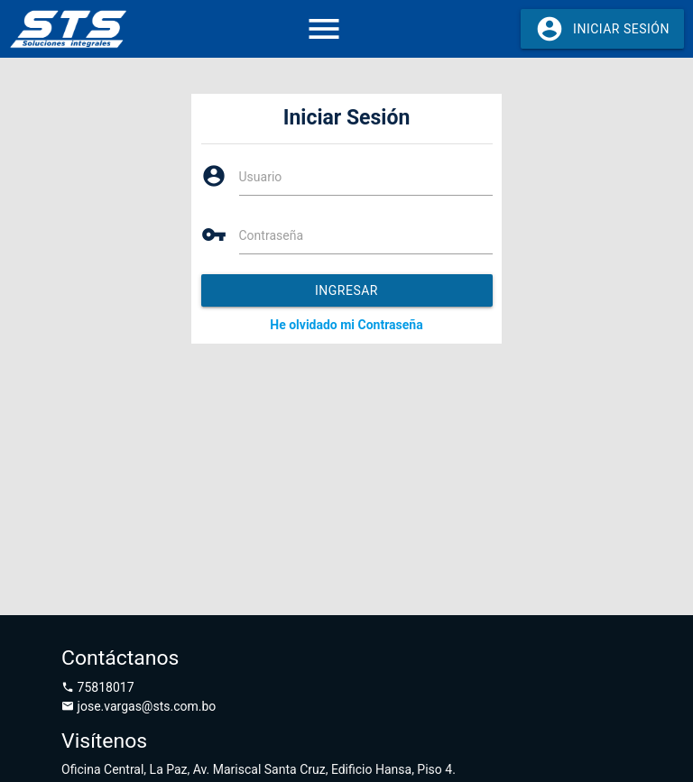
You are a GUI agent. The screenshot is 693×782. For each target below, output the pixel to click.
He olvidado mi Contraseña (346, 324)
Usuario (260, 177)
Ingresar (346, 290)
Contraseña (271, 235)
